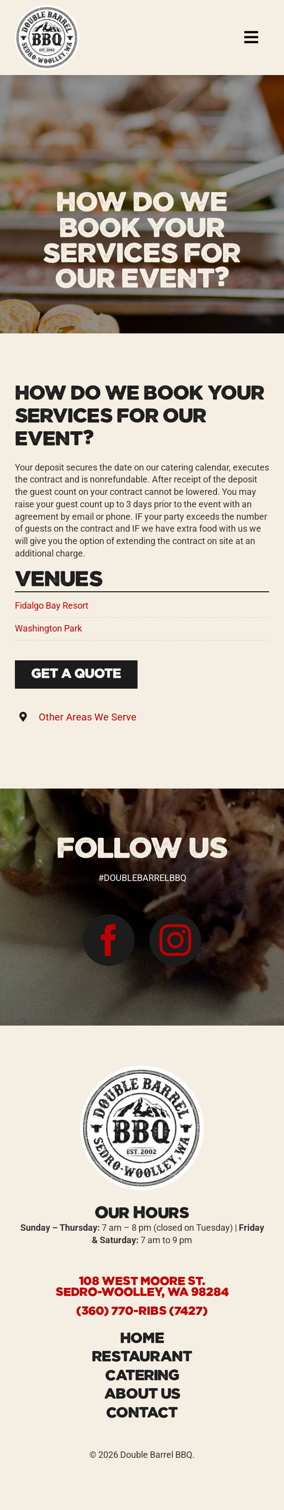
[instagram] (175, 940)
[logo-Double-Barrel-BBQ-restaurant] (47, 9)
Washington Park (48, 628)
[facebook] (109, 940)
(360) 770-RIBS (121, 1311)
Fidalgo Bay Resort (51, 605)
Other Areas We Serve (88, 717)
